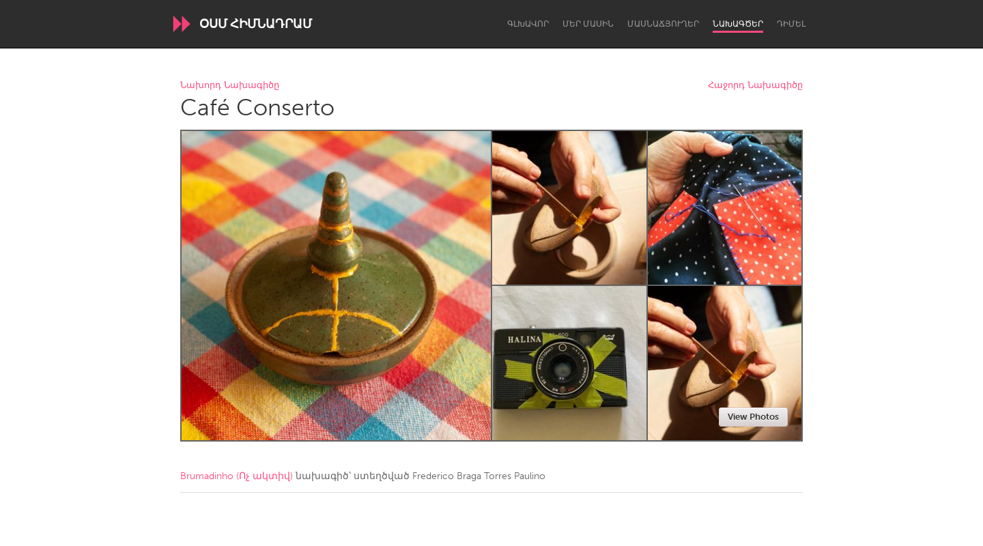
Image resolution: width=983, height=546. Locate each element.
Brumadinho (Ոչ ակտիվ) (236, 476)
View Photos (753, 417)
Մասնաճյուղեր (663, 24)
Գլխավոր (528, 24)
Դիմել (791, 24)
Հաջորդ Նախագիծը (755, 85)
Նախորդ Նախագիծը (229, 85)
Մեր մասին (588, 24)
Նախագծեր (738, 24)
